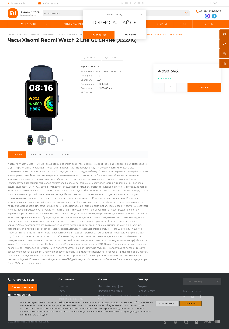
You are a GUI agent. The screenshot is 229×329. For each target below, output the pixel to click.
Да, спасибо (99, 34)
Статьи (62, 291)
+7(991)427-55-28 (210, 11)
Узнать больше (166, 303)
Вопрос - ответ (146, 291)
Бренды (142, 295)
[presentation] (63, 140)
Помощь (142, 279)
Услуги (102, 279)
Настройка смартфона (111, 286)
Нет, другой (130, 34)
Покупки (142, 286)
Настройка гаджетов (110, 291)
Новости (63, 286)
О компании (66, 279)
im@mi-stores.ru (51, 3)
